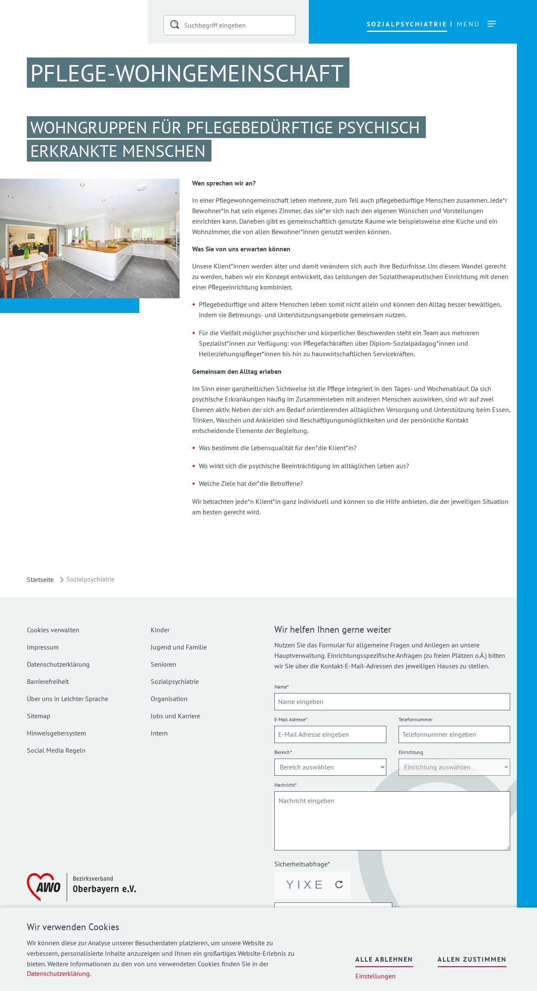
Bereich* (283, 752)
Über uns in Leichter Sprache (67, 698)
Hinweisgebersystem (56, 733)
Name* (281, 686)
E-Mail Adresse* (290, 719)
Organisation (169, 698)
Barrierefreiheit (48, 681)
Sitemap (38, 716)
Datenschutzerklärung (58, 973)
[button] (175, 26)
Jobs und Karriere (175, 716)
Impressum (43, 647)
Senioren (163, 664)
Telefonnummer (416, 719)
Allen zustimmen (472, 959)
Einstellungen (375, 976)
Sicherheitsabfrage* (302, 864)
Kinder (160, 630)
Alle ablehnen (384, 959)
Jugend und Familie (179, 647)
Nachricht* (285, 785)
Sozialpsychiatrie (175, 681)
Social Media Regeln (56, 750)
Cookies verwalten (53, 630)
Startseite (40, 579)
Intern (159, 733)
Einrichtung (411, 752)
